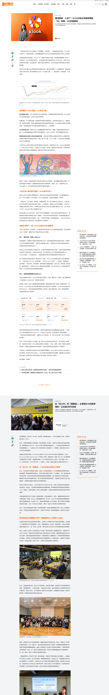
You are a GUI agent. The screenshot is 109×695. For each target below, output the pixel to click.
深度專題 (40, 4)
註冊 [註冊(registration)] (100, 4)
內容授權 (106, 0)
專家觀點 (53, 4)
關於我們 (96, 0)
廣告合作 (101, 0)
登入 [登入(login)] (96, 4)
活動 (63, 4)
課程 (67, 4)
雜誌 (71, 4)
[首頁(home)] (8, 4)
